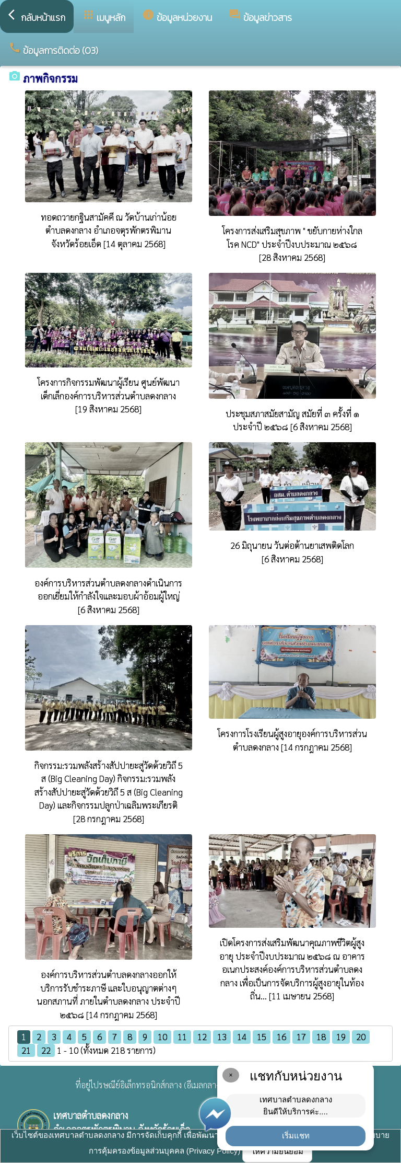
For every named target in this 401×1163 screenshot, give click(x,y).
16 (281, 1036)
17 (301, 1036)
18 (321, 1036)
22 (46, 1050)
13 (222, 1036)
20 (360, 1036)
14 (241, 1036)
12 (202, 1036)
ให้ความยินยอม (277, 1151)
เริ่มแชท (296, 1135)
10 (162, 1036)
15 (261, 1036)
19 (341, 1036)
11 (182, 1036)
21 (26, 1050)
